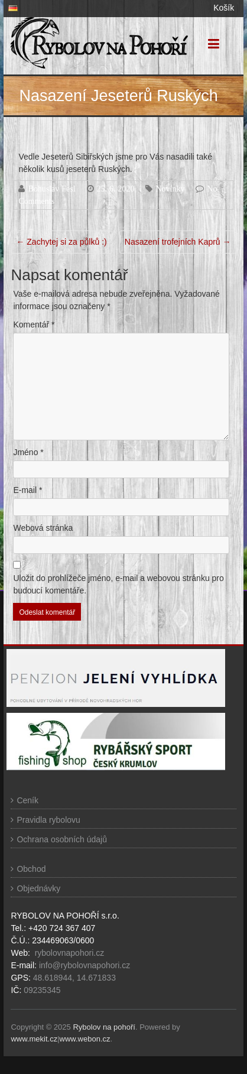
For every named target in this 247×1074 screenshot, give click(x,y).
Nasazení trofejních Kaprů (178, 241)
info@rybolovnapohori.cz (84, 965)
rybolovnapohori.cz (70, 953)
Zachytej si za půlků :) (61, 241)
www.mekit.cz (34, 1038)
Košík (223, 7)
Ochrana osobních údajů (62, 839)
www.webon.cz (85, 1038)
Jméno (28, 452)
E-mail (27, 490)
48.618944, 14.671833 (73, 977)
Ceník (27, 800)
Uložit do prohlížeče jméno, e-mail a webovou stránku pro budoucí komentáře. (118, 584)
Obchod (31, 869)
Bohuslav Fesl (51, 188)
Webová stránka (43, 528)
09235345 (42, 990)
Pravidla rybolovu (48, 820)
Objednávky (38, 888)
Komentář (33, 324)
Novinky (169, 188)
